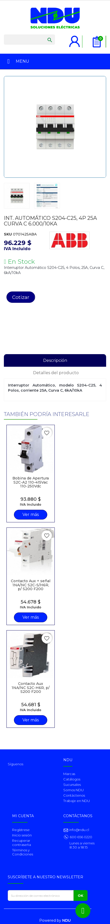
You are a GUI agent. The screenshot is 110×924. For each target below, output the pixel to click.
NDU (66, 920)
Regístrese (21, 830)
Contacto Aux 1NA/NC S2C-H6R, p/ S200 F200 (31, 687)
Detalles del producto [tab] (56, 372)
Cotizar (20, 297)
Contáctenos (74, 795)
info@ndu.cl (78, 830)
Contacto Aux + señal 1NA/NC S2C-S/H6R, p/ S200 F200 (30, 585)
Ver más (30, 514)
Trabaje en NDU (76, 801)
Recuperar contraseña (21, 842)
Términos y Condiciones (22, 852)
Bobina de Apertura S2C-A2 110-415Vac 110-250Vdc (30, 482)
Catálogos (71, 779)
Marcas (69, 774)
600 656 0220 (81, 837)
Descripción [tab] (55, 360)
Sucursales (72, 784)
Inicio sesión (22, 835)
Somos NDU (73, 790)
